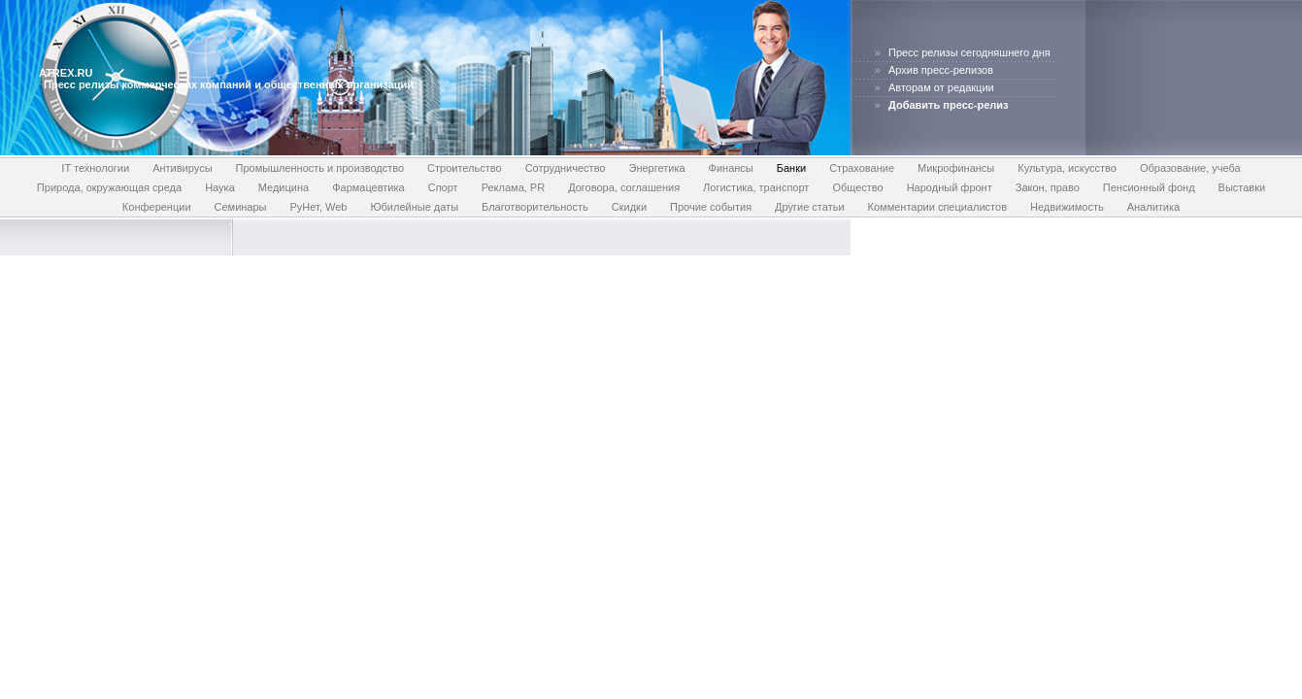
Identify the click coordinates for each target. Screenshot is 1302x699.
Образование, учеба (1190, 168)
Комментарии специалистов (937, 207)
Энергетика (657, 168)
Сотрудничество (565, 168)
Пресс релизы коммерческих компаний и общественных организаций (229, 84)
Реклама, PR (514, 187)
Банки (791, 168)
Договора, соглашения (624, 187)
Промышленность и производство (320, 168)
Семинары (241, 207)
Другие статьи (809, 207)
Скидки (629, 207)
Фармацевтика (368, 187)
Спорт (443, 187)
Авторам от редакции (941, 87)
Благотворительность (535, 207)
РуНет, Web (319, 207)
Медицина (283, 187)
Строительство (464, 168)
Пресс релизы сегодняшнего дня (969, 52)
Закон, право (1048, 187)
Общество (857, 187)
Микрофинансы (956, 168)
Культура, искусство (1067, 168)
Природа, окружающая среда (109, 187)
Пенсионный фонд (1149, 187)
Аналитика (1153, 207)
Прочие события (710, 207)
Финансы (731, 168)
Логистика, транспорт (756, 187)
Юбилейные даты (414, 207)
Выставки (1242, 187)
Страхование (861, 168)
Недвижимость (1067, 207)
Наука (220, 187)
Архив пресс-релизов (940, 70)
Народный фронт (949, 187)
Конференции (156, 207)
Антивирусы (182, 168)
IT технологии (95, 168)
